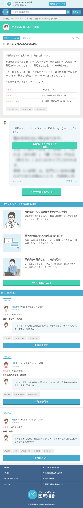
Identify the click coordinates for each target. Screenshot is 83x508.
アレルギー (48, 451)
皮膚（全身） (19, 338)
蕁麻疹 (37, 451)
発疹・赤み (25, 451)
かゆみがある (33, 338)
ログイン (76, 12)
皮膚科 (7, 338)
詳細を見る (41, 345)
